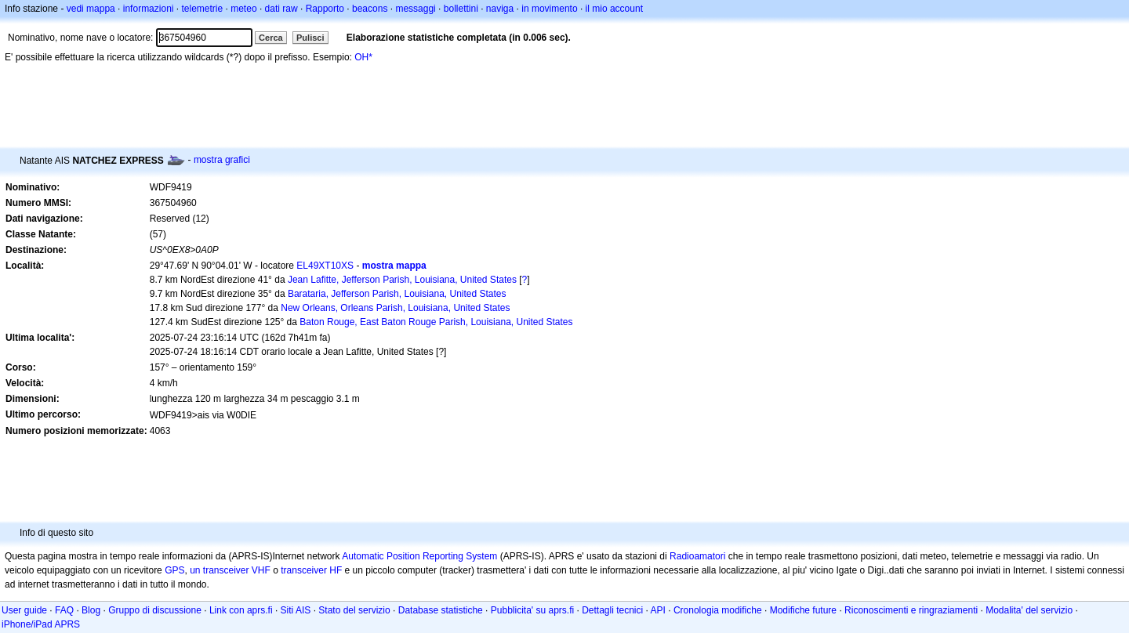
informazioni (148, 8)
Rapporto (325, 8)
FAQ (64, 610)
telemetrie (202, 8)
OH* (363, 57)
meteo (243, 8)
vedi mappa (91, 8)
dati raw (281, 8)
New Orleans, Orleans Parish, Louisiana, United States (395, 307)
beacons (369, 8)
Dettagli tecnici (612, 610)
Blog (91, 610)
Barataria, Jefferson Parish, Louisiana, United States (397, 293)
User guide (24, 610)
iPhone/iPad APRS (41, 624)
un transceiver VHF (230, 570)
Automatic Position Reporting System (419, 556)
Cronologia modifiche (717, 610)
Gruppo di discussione (154, 610)
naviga (500, 8)
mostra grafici (222, 159)
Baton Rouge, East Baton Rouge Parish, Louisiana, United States (435, 321)
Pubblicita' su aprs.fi (532, 610)
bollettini (461, 8)
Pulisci (310, 37)
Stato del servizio (354, 610)
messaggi (415, 8)
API (658, 610)
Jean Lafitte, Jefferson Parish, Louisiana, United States (402, 279)
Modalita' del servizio (1029, 610)
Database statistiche (440, 610)
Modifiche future (803, 610)
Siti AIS (296, 610)
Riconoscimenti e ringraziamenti (911, 610)
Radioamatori (697, 556)
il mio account (614, 8)
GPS (174, 570)
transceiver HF (311, 570)
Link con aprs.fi (241, 610)
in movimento (549, 8)
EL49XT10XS (325, 265)
